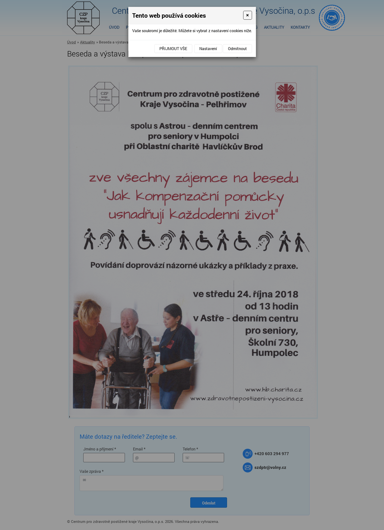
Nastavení (208, 48)
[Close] (247, 15)
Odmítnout (237, 48)
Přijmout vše (173, 48)
